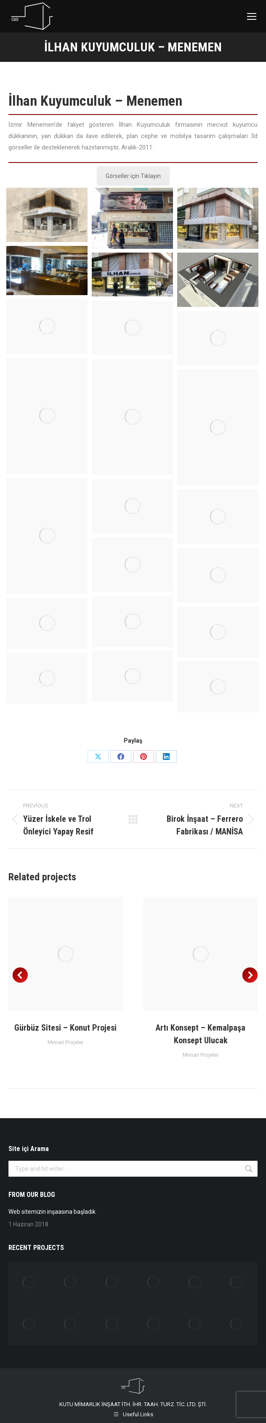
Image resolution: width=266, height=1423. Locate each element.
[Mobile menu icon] (252, 16)
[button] (20, 975)
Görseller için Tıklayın (133, 176)
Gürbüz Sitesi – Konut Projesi (65, 1028)
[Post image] (65, 954)
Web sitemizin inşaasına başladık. (52, 1211)
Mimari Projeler (65, 1042)
